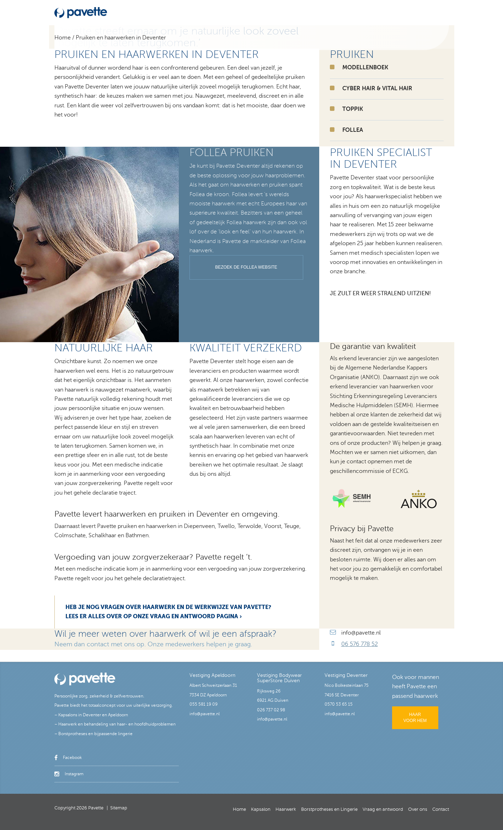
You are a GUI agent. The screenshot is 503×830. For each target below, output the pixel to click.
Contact (426, 11)
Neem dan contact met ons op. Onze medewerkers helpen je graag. (153, 644)
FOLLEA (352, 130)
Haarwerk (223, 11)
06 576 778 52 (359, 644)
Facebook (68, 757)
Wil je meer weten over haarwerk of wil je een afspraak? (165, 634)
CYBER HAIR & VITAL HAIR (377, 88)
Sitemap (118, 807)
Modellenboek (320, 11)
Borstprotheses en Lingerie (329, 809)
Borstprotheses (257, 11)
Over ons (401, 11)
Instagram (69, 773)
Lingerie (289, 11)
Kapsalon (197, 11)
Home (174, 11)
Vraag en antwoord (363, 11)
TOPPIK (352, 109)
